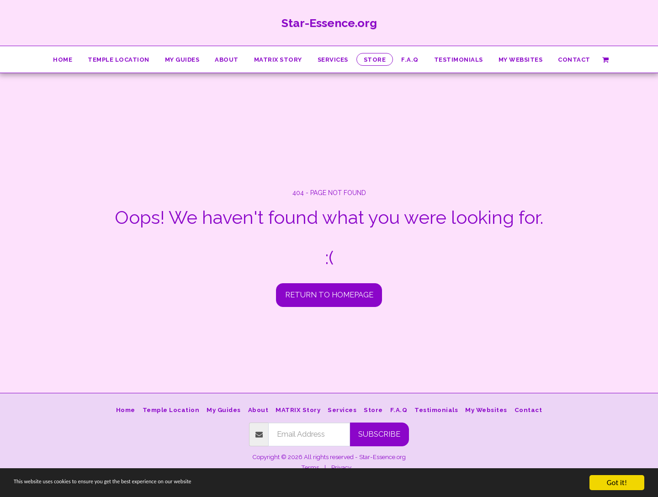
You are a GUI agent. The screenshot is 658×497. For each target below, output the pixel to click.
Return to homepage (329, 294)
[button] (605, 59)
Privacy (341, 467)
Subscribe (379, 434)
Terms (310, 467)
